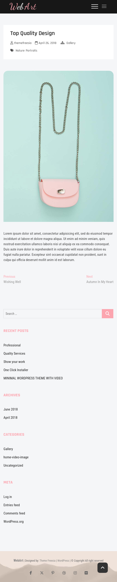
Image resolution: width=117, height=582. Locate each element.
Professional (11, 345)
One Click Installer (15, 370)
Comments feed (14, 513)
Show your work (14, 362)
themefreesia (20, 43)
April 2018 (10, 418)
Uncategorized (13, 465)
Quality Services (14, 353)
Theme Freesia (47, 560)
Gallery (70, 43)
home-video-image (16, 457)
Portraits (31, 51)
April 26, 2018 (45, 43)
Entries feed (11, 505)
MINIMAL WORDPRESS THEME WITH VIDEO (33, 378)
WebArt (18, 560)
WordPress (63, 560)
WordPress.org (13, 521)
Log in (7, 497)
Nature (20, 51)
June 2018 (10, 409)
